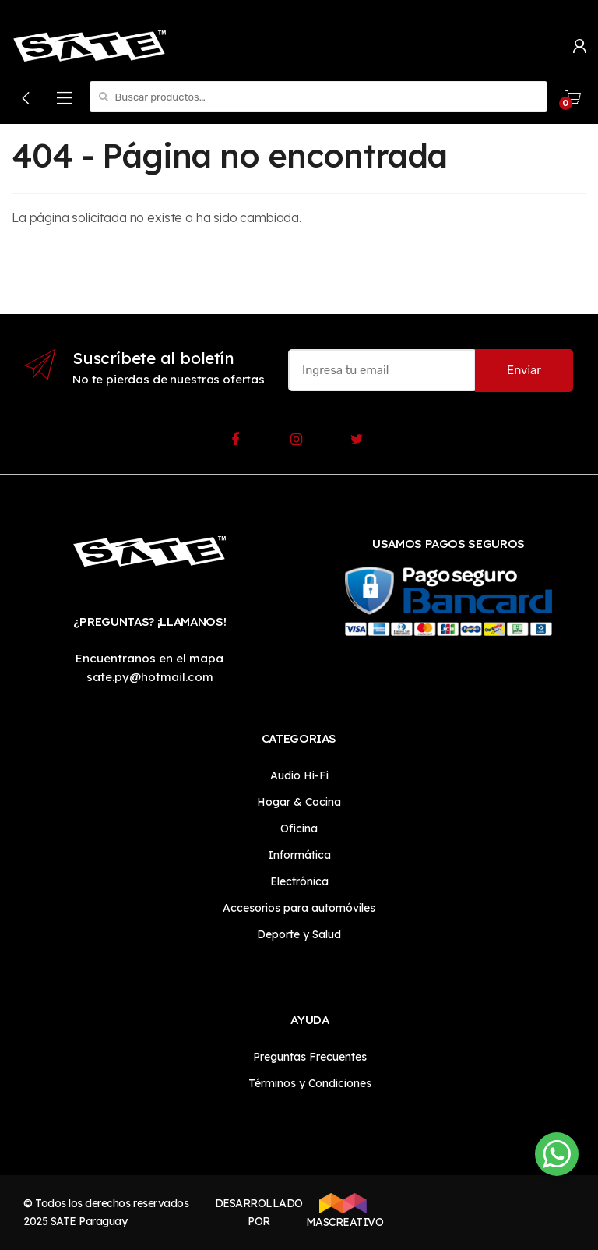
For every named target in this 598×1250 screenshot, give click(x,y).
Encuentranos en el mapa (149, 658)
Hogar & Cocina (299, 802)
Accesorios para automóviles (299, 908)
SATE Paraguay (89, 1221)
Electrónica (299, 881)
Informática (299, 855)
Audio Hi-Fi (299, 775)
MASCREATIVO (343, 1211)
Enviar (524, 370)
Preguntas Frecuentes (310, 1057)
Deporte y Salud (299, 934)
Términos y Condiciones (309, 1083)
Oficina (299, 828)
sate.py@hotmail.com (149, 676)
